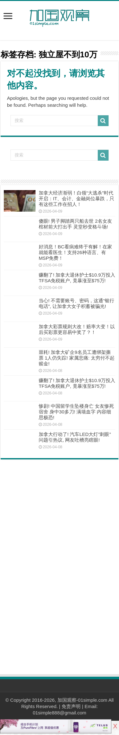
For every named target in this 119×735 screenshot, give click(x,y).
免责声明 (71, 706)
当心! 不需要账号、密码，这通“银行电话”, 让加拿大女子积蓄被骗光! (76, 303)
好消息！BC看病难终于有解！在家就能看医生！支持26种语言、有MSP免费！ (75, 252)
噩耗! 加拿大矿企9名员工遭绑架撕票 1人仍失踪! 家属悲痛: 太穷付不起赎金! (77, 357)
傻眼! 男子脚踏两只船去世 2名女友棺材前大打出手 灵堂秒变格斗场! (75, 223)
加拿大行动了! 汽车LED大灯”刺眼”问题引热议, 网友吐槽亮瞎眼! (75, 437)
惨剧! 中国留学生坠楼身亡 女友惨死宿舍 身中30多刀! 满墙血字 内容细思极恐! (76, 411)
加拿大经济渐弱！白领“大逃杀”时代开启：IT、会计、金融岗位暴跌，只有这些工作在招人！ (76, 198)
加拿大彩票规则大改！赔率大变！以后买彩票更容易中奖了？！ (77, 329)
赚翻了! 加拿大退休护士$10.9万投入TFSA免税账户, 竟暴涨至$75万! (77, 277)
